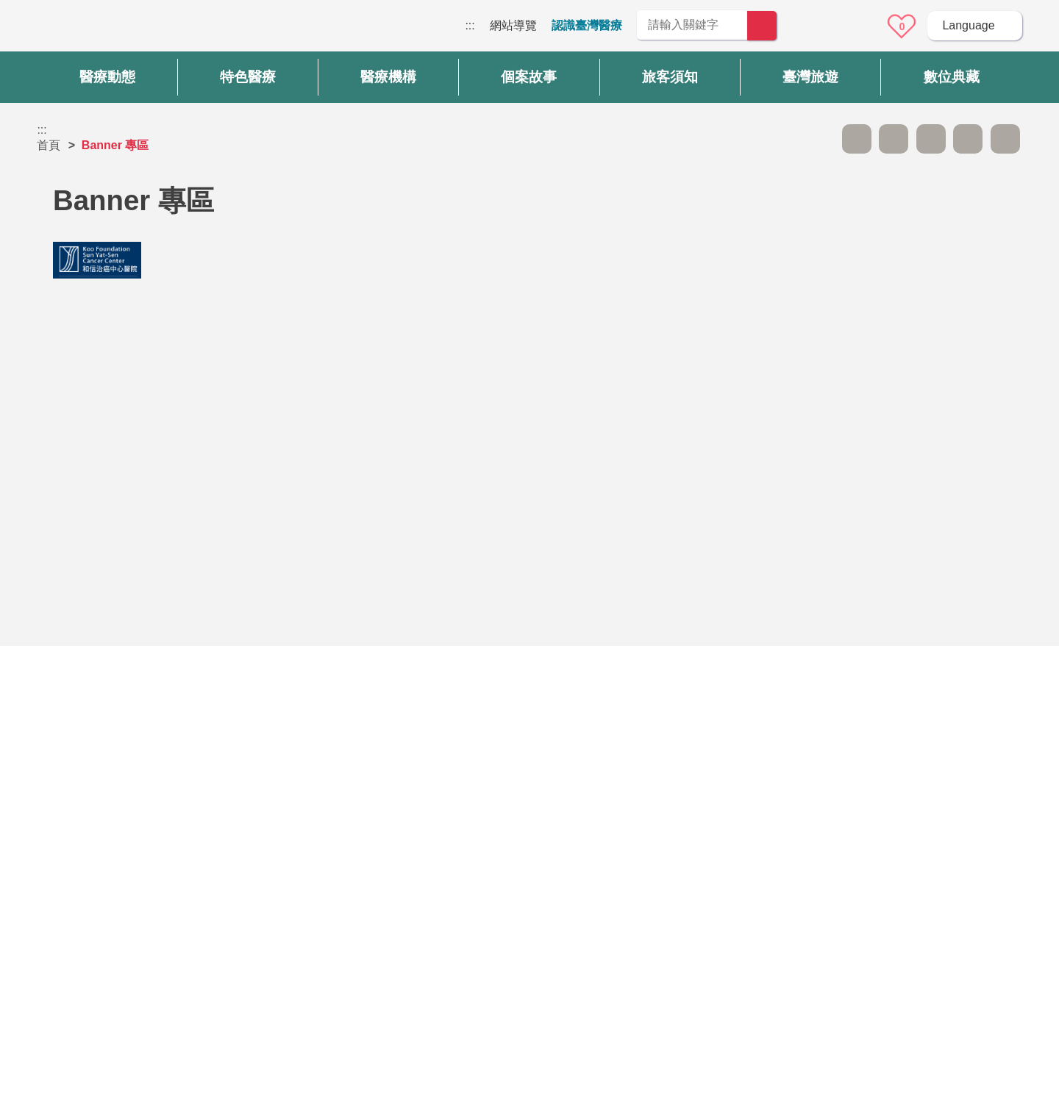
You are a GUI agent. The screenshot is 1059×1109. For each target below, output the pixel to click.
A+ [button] (893, 139)
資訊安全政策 (784, 925)
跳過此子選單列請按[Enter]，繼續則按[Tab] (819, 139)
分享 (968, 139)
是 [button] (596, 745)
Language (968, 25)
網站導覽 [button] (529, 809)
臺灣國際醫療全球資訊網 (88, 29)
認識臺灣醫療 (587, 25)
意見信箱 (861, 26)
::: (469, 25)
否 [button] (663, 745)
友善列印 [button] (931, 139)
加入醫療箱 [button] (1005, 139)
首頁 (48, 145)
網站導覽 (513, 25)
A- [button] (856, 139)
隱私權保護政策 (790, 896)
